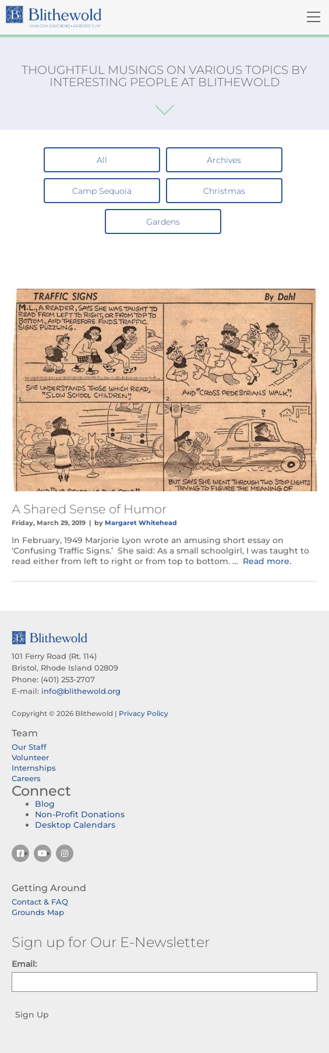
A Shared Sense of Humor (89, 509)
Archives (224, 160)
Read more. (267, 561)
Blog (45, 804)
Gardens (163, 222)
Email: (24, 964)
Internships (34, 767)
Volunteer (30, 757)
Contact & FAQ (40, 901)
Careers (26, 778)
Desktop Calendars (75, 825)
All (102, 160)
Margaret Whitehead (141, 523)
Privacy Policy (143, 713)
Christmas (224, 191)
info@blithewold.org (81, 691)
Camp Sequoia (102, 191)
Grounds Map (38, 912)
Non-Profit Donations (80, 814)
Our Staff (29, 746)
